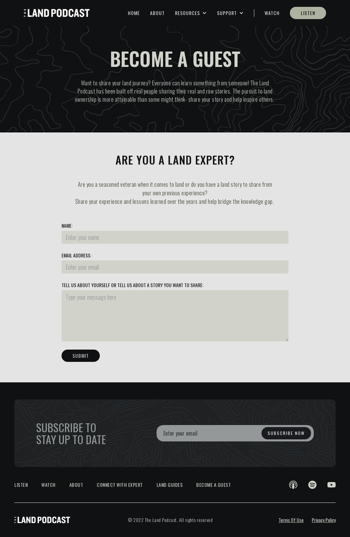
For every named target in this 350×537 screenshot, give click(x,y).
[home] (57, 13)
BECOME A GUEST (213, 484)
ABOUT (157, 12)
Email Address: (76, 255)
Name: (67, 225)
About (76, 484)
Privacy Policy (324, 520)
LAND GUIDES (170, 484)
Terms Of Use (291, 520)
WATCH (272, 12)
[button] (191, 13)
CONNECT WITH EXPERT (120, 484)
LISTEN (308, 12)
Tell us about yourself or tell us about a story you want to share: (132, 285)
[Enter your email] (235, 433)
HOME (134, 12)
